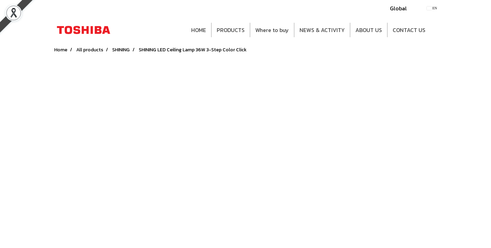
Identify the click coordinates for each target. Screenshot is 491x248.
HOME (198, 30)
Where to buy (272, 30)
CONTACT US (409, 30)
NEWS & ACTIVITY (322, 30)
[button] (437, 30)
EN (432, 8)
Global (398, 8)
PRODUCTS (231, 30)
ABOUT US (368, 30)
